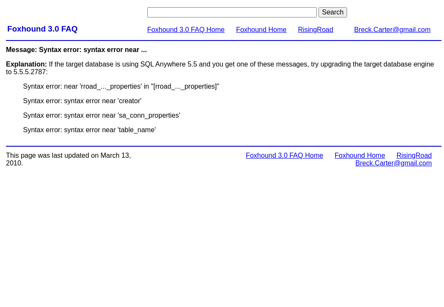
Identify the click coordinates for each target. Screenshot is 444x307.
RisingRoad (315, 29)
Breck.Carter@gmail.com (392, 29)
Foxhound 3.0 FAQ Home (186, 29)
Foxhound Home (261, 29)
